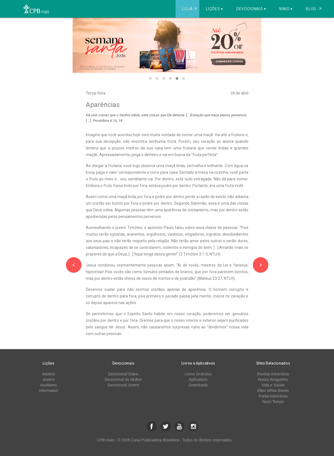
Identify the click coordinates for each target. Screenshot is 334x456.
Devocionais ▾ (251, 9)
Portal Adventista (273, 396)
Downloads (198, 385)
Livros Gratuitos (198, 374)
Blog (314, 9)
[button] (150, 78)
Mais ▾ (286, 9)
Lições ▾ (214, 9)
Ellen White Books (273, 390)
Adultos (48, 374)
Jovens (48, 379)
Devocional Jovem (123, 385)
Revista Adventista (273, 374)
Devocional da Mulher (123, 379)
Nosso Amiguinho (273, 379)
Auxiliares (48, 385)
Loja (190, 9)
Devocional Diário (123, 374)
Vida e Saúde (273, 385)
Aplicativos (198, 379)
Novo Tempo (273, 401)
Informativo (48, 390)
